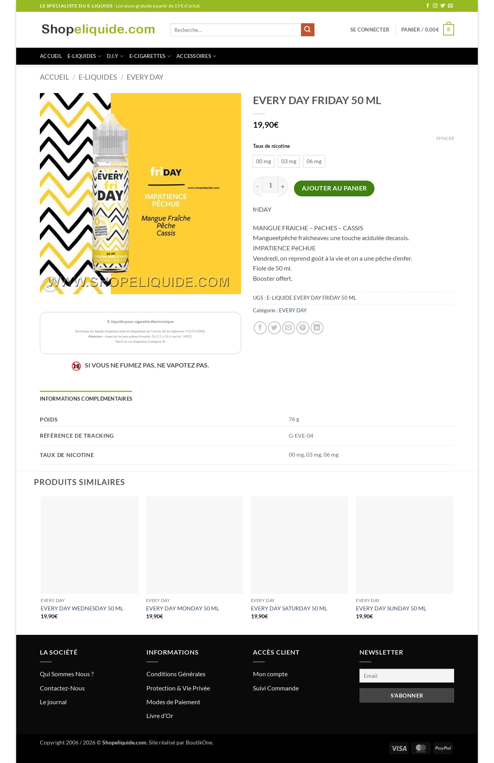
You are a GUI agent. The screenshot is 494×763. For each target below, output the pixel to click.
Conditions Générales (176, 673)
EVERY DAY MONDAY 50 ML (182, 608)
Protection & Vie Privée (178, 688)
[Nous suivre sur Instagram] (435, 6)
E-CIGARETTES (150, 56)
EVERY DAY (145, 77)
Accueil (51, 56)
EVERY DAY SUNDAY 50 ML (391, 608)
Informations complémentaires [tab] (86, 398)
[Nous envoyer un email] (450, 6)
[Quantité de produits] (270, 184)
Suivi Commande (276, 688)
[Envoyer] (307, 30)
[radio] (263, 161)
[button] (369, 29)
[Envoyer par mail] (288, 327)
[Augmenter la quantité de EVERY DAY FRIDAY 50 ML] (283, 186)
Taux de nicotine (271, 146)
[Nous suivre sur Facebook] (427, 6)
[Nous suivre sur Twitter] (442, 6)
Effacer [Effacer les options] (445, 138)
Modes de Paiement (173, 701)
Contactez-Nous (62, 688)
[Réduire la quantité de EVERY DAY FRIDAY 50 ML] (257, 186)
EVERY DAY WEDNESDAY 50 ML (82, 608)
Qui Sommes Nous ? (67, 673)
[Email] (406, 676)
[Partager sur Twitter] (274, 327)
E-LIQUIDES (84, 56)
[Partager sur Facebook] (260, 327)
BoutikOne (199, 742)
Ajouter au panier (334, 188)
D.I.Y (115, 56)
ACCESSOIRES (196, 56)
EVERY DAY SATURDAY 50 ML (289, 608)
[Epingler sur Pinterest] (302, 327)
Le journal (53, 701)
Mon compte (270, 673)
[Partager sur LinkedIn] (317, 327)
